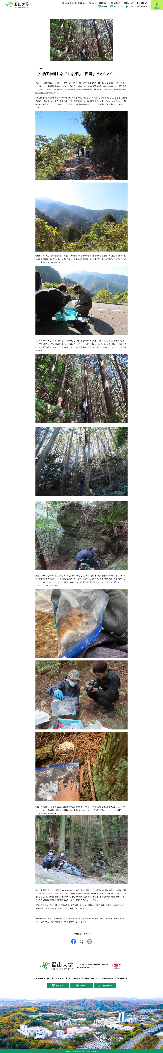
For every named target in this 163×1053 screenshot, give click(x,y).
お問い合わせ (117, 6)
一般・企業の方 (115, 3)
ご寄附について (128, 3)
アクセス (131, 6)
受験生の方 (65, 3)
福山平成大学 (124, 978)
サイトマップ (58, 978)
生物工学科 (39, 905)
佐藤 (44, 93)
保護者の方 (103, 3)
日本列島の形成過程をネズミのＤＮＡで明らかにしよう (102, 582)
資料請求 (104, 6)
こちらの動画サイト (116, 905)
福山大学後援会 (74, 978)
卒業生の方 (92, 3)
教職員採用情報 (109, 978)
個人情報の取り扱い (41, 978)
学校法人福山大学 (92, 978)
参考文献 (51, 585)
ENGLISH (144, 6)
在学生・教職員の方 (78, 3)
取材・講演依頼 (142, 3)
